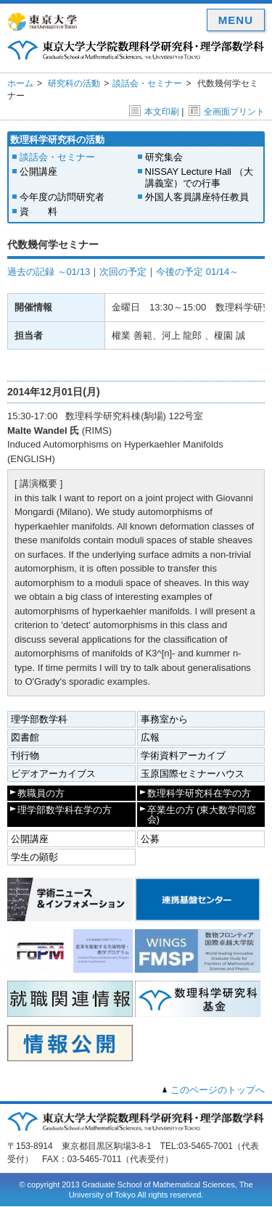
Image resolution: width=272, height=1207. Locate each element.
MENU (235, 20)
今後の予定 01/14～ (197, 271)
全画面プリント (227, 112)
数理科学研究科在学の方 (199, 793)
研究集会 (164, 157)
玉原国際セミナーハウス (192, 773)
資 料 (38, 211)
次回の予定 (123, 271)
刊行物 (25, 755)
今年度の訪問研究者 (62, 196)
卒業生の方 (202, 814)
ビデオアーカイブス (53, 773)
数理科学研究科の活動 (57, 139)
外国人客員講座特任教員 (197, 196)
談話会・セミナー (147, 83)
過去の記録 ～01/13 (48, 271)
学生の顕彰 (34, 857)
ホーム (20, 83)
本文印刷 (154, 112)
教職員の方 (41, 793)
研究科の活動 (74, 83)
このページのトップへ (217, 1089)
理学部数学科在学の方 (64, 810)
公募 (150, 839)
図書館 (25, 737)
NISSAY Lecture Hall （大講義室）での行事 (199, 177)
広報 (150, 737)
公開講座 (38, 171)
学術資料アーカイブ (183, 755)
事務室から (164, 719)
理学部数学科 (39, 719)
